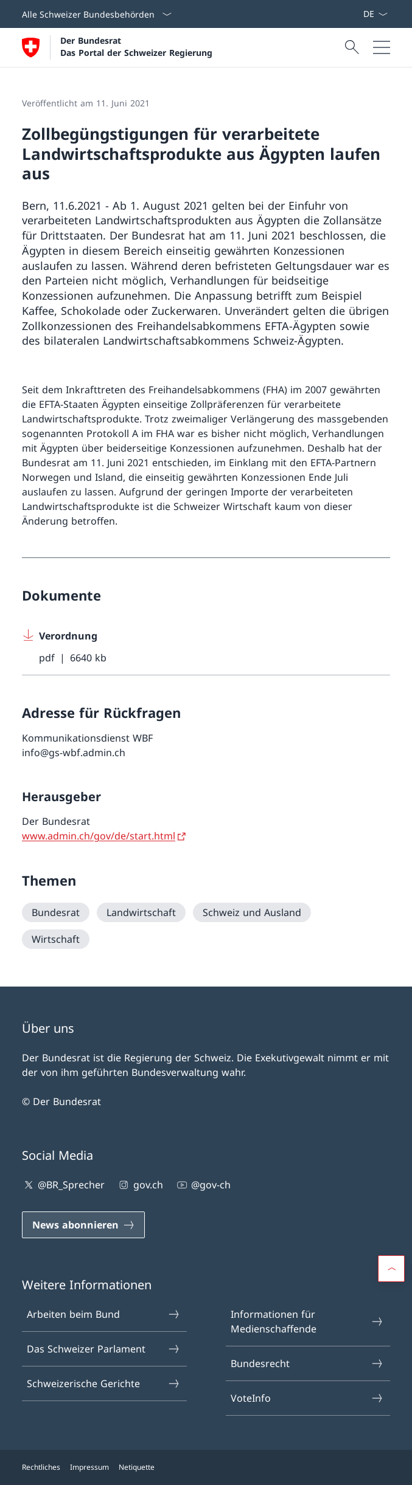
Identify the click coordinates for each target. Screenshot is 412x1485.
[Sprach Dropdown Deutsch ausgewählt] (375, 14)
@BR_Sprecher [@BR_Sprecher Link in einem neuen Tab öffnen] (63, 1184)
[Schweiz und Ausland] (252, 912)
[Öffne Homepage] (117, 47)
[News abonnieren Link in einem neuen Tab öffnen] (357, 14)
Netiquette (137, 1467)
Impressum (89, 1467)
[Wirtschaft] (55, 939)
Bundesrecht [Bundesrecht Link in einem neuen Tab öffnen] (307, 1363)
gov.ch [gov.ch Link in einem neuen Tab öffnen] (139, 1184)
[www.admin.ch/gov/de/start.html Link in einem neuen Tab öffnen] (104, 835)
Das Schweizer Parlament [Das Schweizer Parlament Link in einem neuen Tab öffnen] (103, 1349)
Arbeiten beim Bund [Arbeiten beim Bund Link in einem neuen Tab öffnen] (103, 1314)
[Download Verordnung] (206, 647)
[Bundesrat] (55, 912)
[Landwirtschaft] (141, 912)
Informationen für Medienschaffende (307, 1321)
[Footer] (206, 1467)
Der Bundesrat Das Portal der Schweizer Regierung (136, 46)
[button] (391, 1268)
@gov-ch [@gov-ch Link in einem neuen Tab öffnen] (203, 1184)
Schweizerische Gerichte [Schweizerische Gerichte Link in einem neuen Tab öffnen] (103, 1383)
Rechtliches (41, 1467)
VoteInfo (307, 1398)
